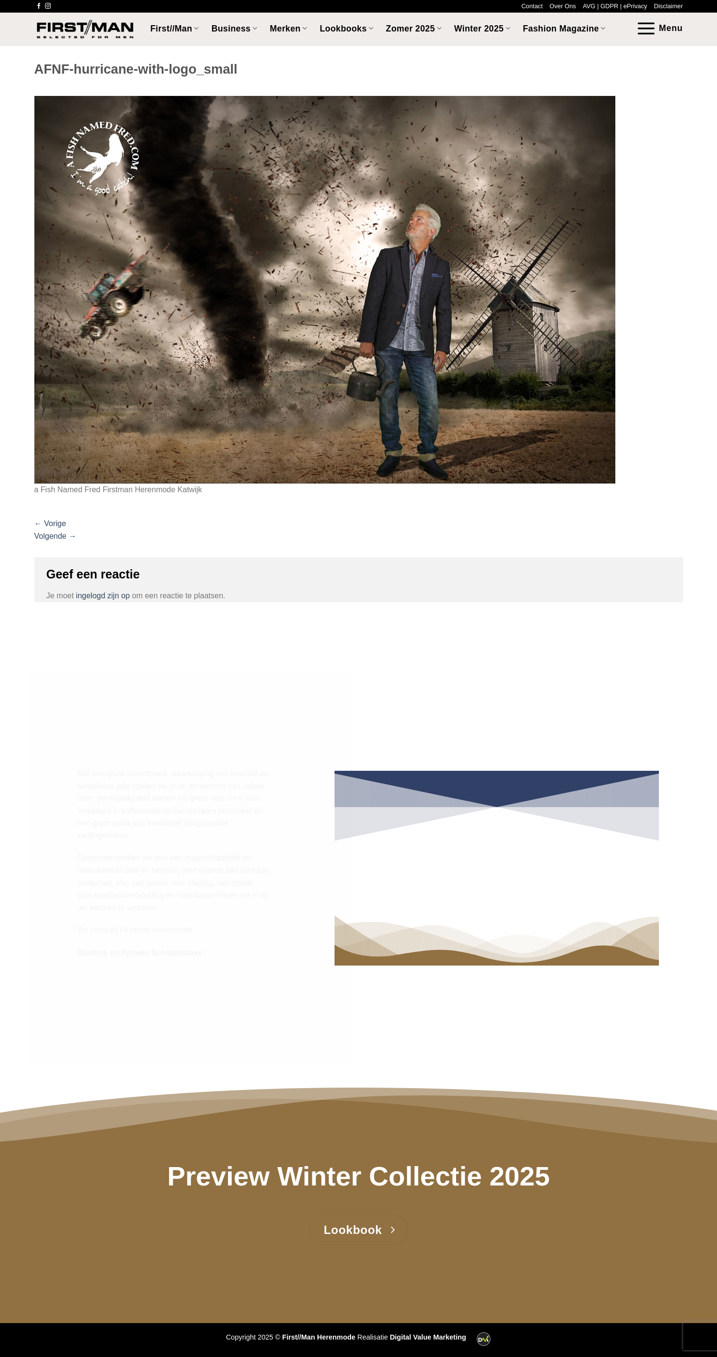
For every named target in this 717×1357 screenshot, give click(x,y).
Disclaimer (668, 6)
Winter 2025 (482, 28)
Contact (532, 6)
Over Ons (562, 6)
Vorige (50, 523)
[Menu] (659, 29)
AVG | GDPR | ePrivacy (615, 6)
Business (235, 28)
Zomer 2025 (414, 28)
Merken (288, 28)
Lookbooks (347, 28)
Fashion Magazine (564, 28)
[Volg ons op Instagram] (48, 6)
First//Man (175, 28)
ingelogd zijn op (103, 596)
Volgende (55, 536)
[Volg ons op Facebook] (39, 6)
